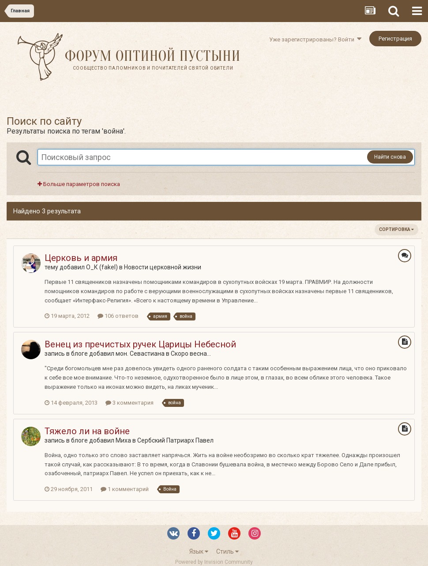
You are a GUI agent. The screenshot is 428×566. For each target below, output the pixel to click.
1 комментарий (125, 489)
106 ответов (118, 316)
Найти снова (390, 157)
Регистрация (395, 38)
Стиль (227, 551)
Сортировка (396, 229)
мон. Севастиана (140, 353)
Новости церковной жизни (162, 267)
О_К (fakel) (102, 267)
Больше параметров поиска (79, 184)
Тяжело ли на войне (87, 431)
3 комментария (129, 402)
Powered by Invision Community (214, 562)
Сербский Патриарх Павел (175, 440)
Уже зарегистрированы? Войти (315, 39)
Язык (198, 551)
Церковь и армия (81, 258)
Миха (123, 440)
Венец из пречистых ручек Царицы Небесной (140, 344)
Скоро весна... (191, 353)
